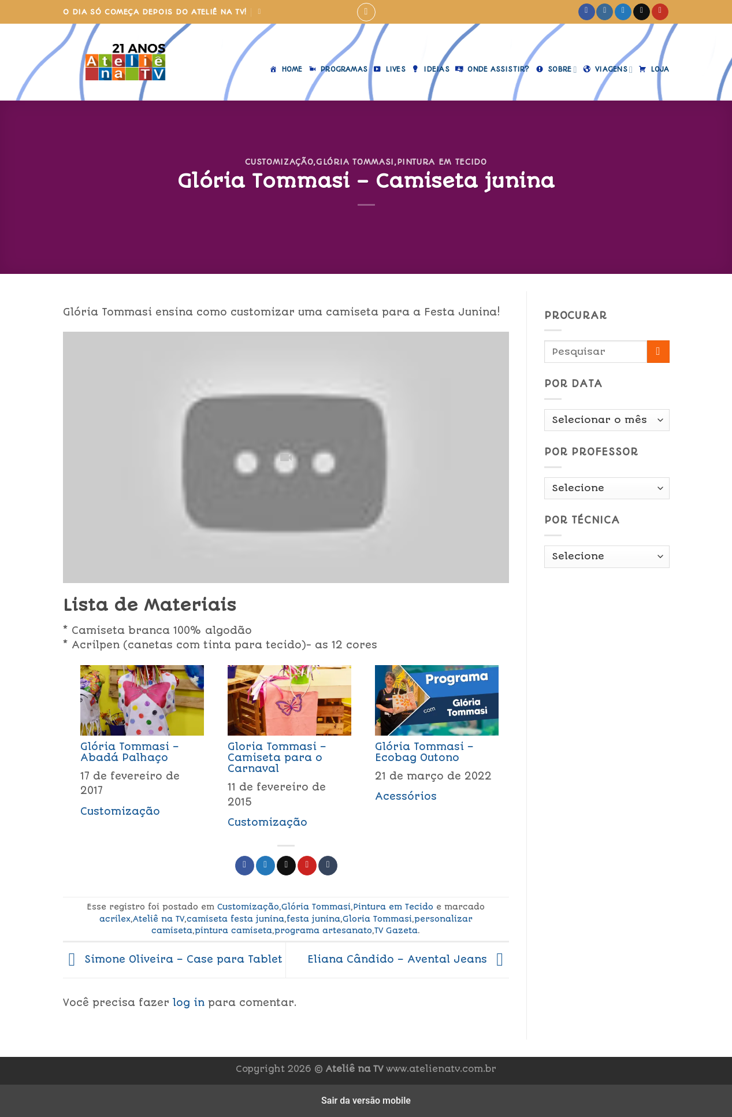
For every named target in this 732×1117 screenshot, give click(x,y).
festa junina (313, 918)
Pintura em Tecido (442, 161)
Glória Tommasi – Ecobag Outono (424, 752)
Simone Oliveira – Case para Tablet (173, 959)
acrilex (115, 918)
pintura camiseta (233, 930)
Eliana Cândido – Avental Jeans (408, 959)
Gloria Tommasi (377, 918)
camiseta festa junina (235, 918)
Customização (279, 161)
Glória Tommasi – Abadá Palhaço (129, 752)
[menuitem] (137, 750)
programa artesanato (323, 930)
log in (189, 1002)
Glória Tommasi (355, 161)
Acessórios (406, 796)
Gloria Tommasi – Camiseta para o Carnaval (277, 757)
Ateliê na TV (158, 918)
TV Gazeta (396, 930)
